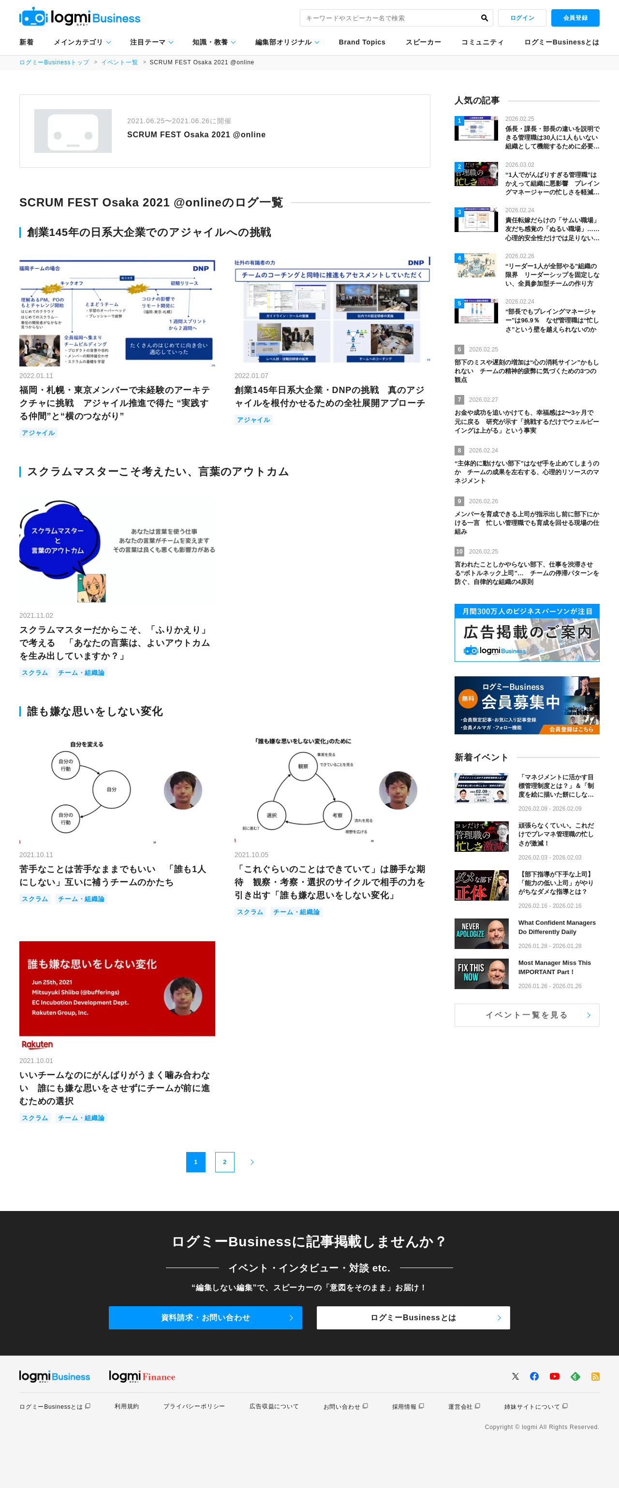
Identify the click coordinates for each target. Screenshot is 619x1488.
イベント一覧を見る (527, 1015)
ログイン (522, 18)
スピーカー (424, 42)
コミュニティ (482, 42)
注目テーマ (148, 42)
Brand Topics (362, 42)
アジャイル (38, 433)
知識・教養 (210, 42)
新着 (26, 42)
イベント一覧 (119, 62)
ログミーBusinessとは (562, 42)
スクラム (35, 672)
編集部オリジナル (283, 42)
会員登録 (575, 18)
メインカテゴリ (78, 42)
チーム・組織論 (81, 672)
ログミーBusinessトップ (54, 62)
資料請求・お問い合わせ (206, 1317)
